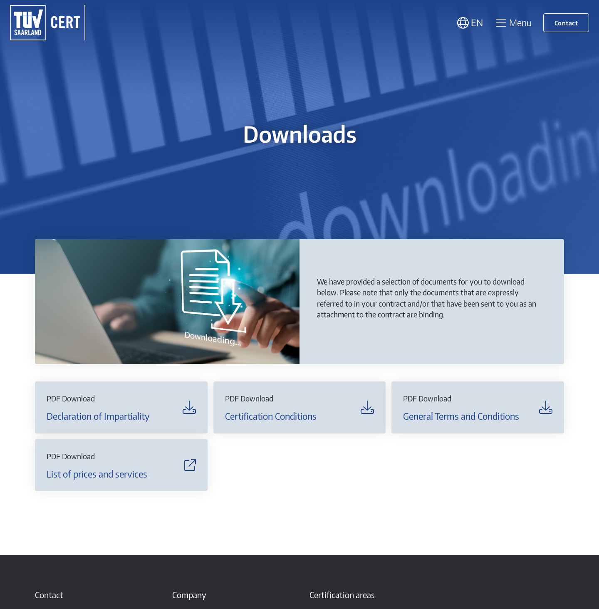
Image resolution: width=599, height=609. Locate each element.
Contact (566, 23)
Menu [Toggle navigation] (513, 22)
